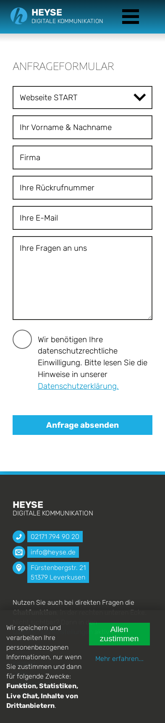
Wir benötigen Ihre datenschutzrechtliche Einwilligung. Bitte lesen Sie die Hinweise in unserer (92, 363)
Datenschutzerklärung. (78, 386)
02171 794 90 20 (55, 537)
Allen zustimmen (119, 634)
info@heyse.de (53, 552)
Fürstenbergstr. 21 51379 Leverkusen (58, 572)
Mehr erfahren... (119, 659)
